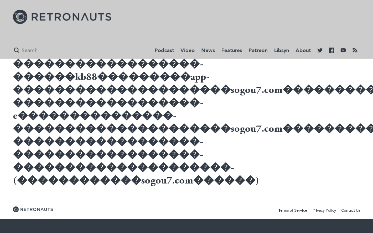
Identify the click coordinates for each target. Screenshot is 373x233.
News (208, 50)
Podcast (164, 50)
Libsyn (281, 50)
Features (231, 50)
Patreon (258, 50)
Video (188, 50)
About (303, 50)
